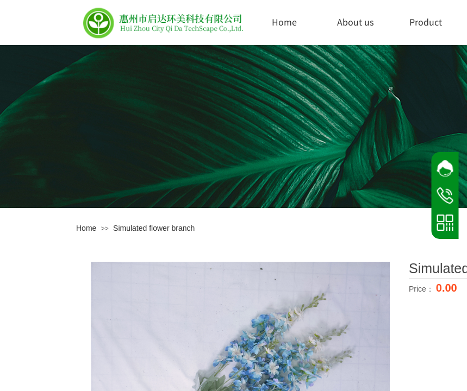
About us (355, 21)
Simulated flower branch (154, 228)
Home (284, 21)
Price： (422, 289)
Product (425, 21)
